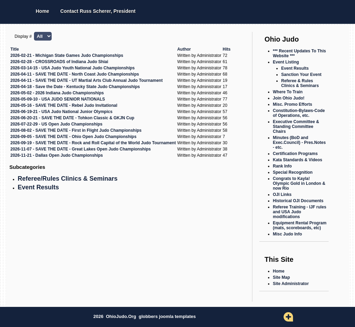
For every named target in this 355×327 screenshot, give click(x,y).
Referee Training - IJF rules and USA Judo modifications (299, 212)
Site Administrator (291, 283)
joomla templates (177, 316)
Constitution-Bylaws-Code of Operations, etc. (299, 113)
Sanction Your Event (301, 74)
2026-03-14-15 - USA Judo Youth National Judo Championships (72, 68)
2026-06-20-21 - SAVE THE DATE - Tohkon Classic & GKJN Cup (72, 117)
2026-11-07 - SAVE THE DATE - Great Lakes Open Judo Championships (80, 149)
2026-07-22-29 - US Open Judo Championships (56, 124)
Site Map (281, 277)
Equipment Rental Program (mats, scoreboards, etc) (300, 225)
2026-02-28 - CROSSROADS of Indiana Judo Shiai (59, 61)
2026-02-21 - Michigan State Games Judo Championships (66, 55)
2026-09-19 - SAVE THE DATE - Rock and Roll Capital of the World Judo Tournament (93, 142)
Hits (227, 49)
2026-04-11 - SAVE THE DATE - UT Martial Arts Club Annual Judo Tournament (86, 80)
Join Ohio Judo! (288, 98)
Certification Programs (295, 153)
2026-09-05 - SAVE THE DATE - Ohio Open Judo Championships (73, 136)
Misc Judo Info (287, 234)
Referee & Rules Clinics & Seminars (300, 83)
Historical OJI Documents (298, 200)
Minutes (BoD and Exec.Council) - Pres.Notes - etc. (299, 142)
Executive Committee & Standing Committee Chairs (296, 126)
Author (184, 49)
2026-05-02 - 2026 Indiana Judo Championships (57, 93)
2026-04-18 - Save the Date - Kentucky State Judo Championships (75, 86)
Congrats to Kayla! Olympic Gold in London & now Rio (299, 183)
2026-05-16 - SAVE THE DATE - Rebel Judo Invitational (63, 105)
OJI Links (282, 194)
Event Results (38, 187)
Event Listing (286, 62)
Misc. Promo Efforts (292, 104)
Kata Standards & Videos (297, 159)
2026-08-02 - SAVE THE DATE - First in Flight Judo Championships (75, 130)
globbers (149, 316)
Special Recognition (293, 172)
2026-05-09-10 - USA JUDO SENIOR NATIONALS (57, 99)
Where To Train (288, 91)
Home (42, 11)
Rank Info (282, 166)
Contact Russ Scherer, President (98, 11)
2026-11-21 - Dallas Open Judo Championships (56, 155)
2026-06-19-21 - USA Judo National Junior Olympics (61, 111)
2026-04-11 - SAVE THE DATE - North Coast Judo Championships (74, 74)
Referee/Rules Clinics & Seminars (68, 178)
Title (14, 49)
